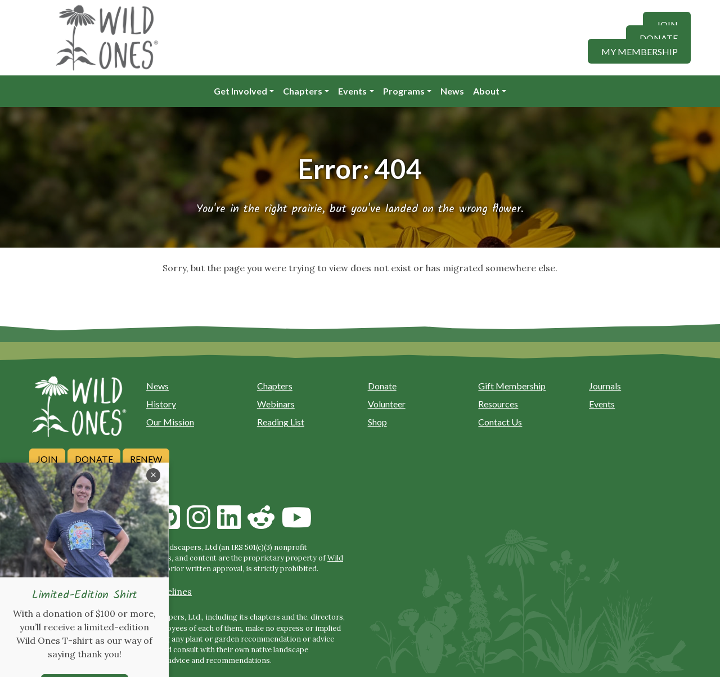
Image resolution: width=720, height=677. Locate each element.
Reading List (280, 421)
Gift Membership (512, 385)
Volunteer (387, 403)
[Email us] (45, 524)
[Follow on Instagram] (198, 524)
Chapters (302, 91)
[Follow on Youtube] (296, 524)
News (452, 91)
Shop (377, 421)
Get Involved (240, 91)
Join (667, 24)
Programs (404, 91)
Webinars (276, 403)
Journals (605, 385)
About (486, 91)
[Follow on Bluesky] (107, 524)
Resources (498, 403)
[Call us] (77, 524)
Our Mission (170, 421)
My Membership (639, 51)
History (161, 403)
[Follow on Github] (168, 524)
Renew (146, 459)
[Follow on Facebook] (138, 524)
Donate (659, 37)
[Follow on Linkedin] (229, 524)
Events (352, 91)
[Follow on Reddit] (261, 524)
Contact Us (500, 421)
